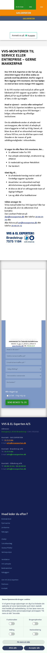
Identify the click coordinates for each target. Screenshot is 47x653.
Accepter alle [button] (34, 648)
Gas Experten (29, 18)
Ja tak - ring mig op (17, 395)
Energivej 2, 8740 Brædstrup (14, 431)
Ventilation (6, 559)
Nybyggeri (5, 572)
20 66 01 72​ (16, 225)
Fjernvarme (6, 523)
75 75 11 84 (8, 440)
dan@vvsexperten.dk (14, 217)
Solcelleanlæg (7, 543)
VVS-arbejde (6, 563)
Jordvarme (5, 527)
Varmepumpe (7, 552)
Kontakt (5, 588)
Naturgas (5, 531)
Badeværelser (7, 568)
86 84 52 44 (9, 466)
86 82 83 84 (21, 466)
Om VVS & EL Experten (10, 579)
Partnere (5, 584)
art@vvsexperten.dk (27, 222)
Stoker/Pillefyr (7, 547)
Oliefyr (4, 539)
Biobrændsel (6, 518)
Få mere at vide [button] (23, 642)
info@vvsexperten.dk (16, 443)
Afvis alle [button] (13, 648)
